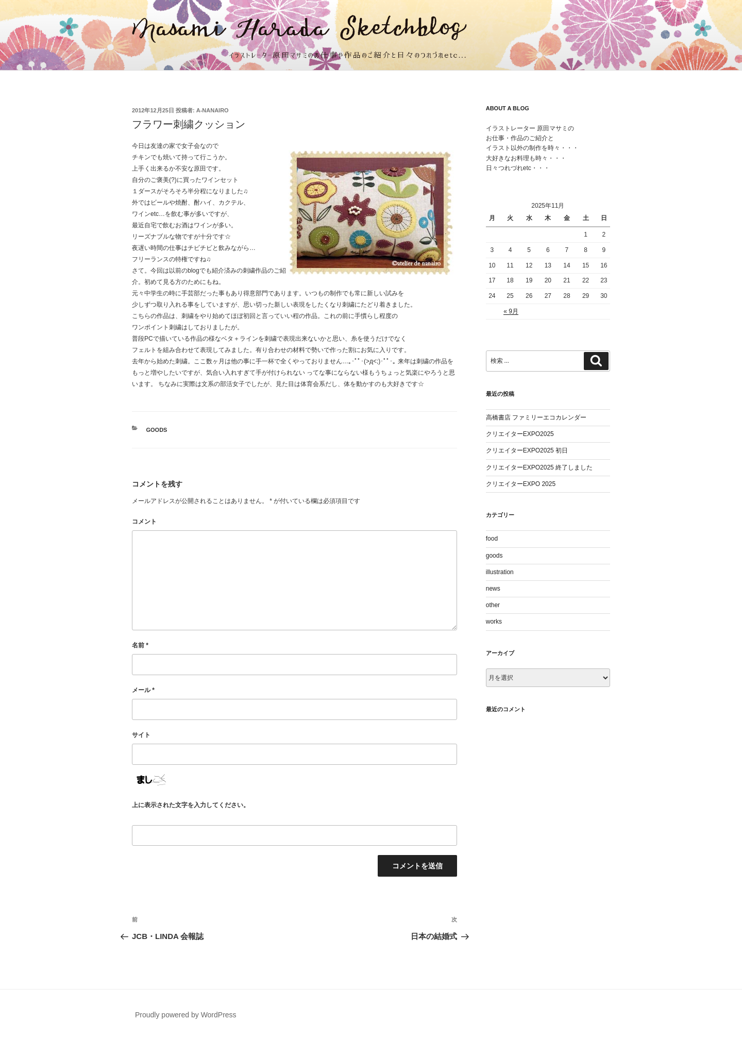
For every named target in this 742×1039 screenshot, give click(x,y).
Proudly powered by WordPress (186, 1015)
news (493, 588)
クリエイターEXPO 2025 (520, 484)
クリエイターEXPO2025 (520, 434)
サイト (141, 735)
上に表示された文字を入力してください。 (190, 805)
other (493, 605)
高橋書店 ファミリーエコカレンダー (536, 417)
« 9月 (510, 311)
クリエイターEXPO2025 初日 (527, 450)
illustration (500, 572)
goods (156, 430)
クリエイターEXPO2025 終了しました (539, 467)
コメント (144, 521)
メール (143, 690)
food (492, 538)
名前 (140, 645)
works (494, 621)
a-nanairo (212, 110)
